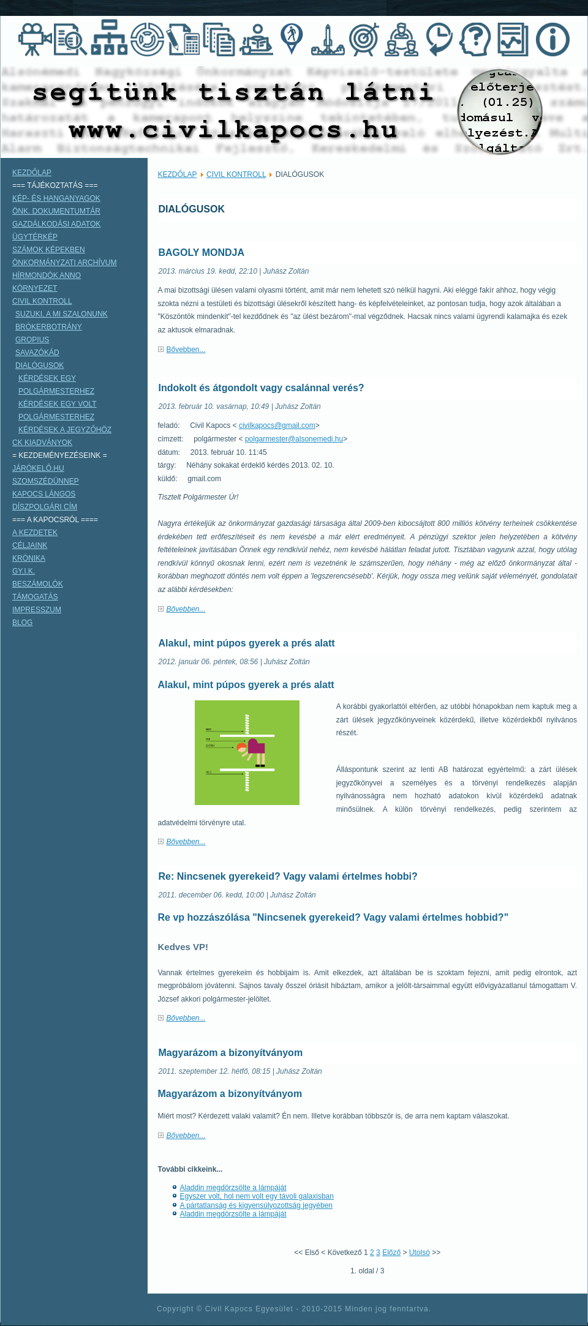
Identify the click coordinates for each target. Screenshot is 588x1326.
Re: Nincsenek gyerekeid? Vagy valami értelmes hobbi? (288, 876)
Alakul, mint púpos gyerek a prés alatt (247, 643)
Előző (391, 1252)
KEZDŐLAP (177, 174)
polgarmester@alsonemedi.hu (294, 439)
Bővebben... (186, 349)
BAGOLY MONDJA (201, 252)
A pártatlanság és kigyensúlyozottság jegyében (256, 1205)
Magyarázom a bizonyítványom (231, 1052)
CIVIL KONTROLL (236, 174)
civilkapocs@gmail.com (277, 425)
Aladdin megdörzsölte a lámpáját (233, 1187)
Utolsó (419, 1252)
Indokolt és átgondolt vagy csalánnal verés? (261, 388)
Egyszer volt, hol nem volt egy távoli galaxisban (257, 1196)
